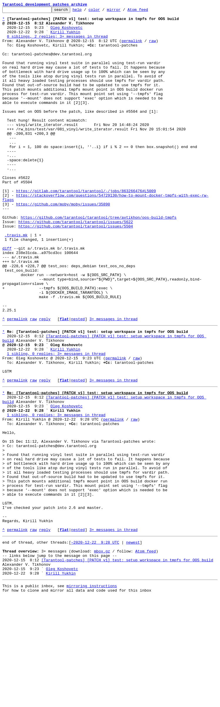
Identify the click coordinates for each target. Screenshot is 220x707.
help (86, 11)
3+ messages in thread (113, 381)
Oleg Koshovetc (67, 31)
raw (152, 47)
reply (45, 381)
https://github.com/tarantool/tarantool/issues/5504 (76, 270)
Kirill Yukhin (65, 37)
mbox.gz (102, 655)
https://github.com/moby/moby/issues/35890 (63, 243)
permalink (132, 47)
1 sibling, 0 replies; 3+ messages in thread (56, 421)
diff (6, 296)
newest (133, 644)
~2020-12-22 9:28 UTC (95, 644)
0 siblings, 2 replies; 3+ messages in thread (57, 42)
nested (78, 381)
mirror (123, 11)
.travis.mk (16, 280)
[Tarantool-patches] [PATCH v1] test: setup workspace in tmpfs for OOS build (127, 665)
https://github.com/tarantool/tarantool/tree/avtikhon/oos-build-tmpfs (98, 259)
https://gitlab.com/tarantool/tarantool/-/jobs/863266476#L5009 (86, 227)
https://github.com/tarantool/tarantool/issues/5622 (76, 265)
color (103, 11)
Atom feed (147, 11)
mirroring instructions (91, 695)
